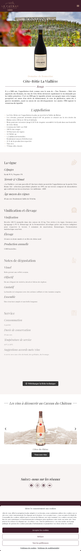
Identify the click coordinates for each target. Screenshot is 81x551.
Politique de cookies (29, 548)
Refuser (40, 536)
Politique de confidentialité (48, 548)
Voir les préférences (41, 543)
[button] (78, 6)
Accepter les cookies (40, 530)
